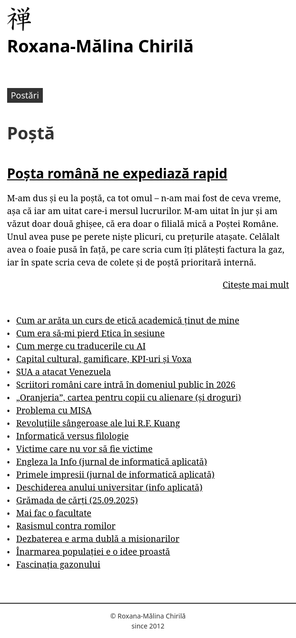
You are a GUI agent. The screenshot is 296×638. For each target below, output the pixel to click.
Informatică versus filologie (72, 436)
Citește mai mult (256, 284)
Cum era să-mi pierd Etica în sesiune (90, 333)
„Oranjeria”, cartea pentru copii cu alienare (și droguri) (128, 397)
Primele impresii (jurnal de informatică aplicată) (115, 474)
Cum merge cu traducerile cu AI (81, 346)
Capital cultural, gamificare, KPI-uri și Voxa (104, 358)
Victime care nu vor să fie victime (84, 448)
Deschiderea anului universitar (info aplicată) (109, 487)
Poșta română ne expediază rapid (117, 173)
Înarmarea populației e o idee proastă (93, 551)
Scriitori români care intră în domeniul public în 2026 (126, 384)
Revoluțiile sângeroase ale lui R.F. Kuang (98, 423)
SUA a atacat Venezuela (63, 371)
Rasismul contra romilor (66, 525)
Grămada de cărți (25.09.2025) (77, 500)
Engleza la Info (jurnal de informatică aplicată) (111, 461)
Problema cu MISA (53, 410)
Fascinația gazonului (58, 564)
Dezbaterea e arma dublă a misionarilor (97, 538)
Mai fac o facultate (53, 513)
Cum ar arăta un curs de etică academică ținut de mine (127, 320)
